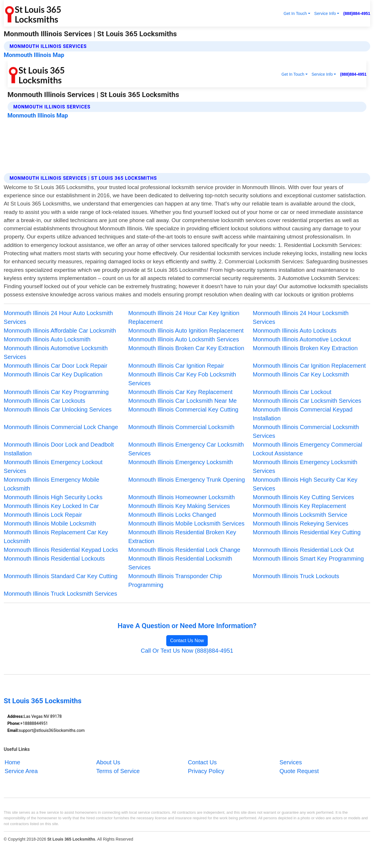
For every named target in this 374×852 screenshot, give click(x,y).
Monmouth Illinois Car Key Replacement (180, 392)
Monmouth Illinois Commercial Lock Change (61, 427)
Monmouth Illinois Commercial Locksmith (181, 427)
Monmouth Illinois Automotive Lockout (302, 339)
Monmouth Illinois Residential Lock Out (303, 550)
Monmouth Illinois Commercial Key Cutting (183, 409)
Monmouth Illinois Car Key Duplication (53, 374)
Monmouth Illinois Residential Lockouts (54, 558)
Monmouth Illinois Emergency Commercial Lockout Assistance (307, 449)
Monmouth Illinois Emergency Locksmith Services (305, 466)
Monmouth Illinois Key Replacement (299, 506)
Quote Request (299, 771)
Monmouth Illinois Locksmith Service (300, 514)
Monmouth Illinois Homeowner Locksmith (181, 497)
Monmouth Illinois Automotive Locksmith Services (56, 352)
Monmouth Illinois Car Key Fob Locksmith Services (182, 378)
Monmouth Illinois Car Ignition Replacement (309, 365)
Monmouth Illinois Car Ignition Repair (176, 365)
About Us (108, 762)
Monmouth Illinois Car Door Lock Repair (56, 365)
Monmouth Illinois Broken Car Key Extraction (186, 348)
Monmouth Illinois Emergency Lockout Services (53, 466)
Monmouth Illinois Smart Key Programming (308, 558)
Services (290, 762)
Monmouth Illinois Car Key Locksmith (301, 374)
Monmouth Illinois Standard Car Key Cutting (60, 576)
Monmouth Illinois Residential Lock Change (184, 550)
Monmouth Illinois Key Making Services (179, 506)
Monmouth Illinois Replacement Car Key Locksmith (56, 536)
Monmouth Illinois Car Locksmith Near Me (182, 401)
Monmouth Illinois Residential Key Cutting (307, 532)
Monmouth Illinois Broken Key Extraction (305, 348)
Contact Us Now (187, 640)
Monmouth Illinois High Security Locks (53, 497)
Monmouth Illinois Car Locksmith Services (307, 401)
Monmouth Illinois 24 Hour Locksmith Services (301, 317)
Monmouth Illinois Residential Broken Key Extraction (182, 536)
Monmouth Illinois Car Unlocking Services (58, 409)
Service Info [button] (325, 13)
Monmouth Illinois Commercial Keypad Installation (302, 413)
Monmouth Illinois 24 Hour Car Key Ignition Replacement (183, 317)
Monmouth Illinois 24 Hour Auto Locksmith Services (58, 317)
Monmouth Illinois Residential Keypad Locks (61, 550)
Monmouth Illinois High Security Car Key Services (305, 484)
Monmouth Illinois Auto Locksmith (47, 339)
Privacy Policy (206, 771)
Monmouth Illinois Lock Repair (43, 514)
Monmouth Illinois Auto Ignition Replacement (186, 330)
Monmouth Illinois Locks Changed (172, 514)
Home (12, 762)
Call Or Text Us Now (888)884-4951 (187, 650)
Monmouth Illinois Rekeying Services (300, 523)
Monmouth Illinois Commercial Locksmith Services (306, 431)
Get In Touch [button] (295, 13)
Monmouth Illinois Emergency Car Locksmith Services (186, 449)
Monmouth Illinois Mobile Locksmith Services (186, 523)
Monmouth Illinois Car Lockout (292, 392)
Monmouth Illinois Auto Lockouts (295, 330)
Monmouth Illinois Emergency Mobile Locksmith (51, 484)
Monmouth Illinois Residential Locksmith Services (180, 563)
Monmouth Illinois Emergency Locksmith (180, 462)
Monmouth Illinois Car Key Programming (56, 392)
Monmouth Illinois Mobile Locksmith (50, 523)
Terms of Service (118, 771)
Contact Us (202, 762)
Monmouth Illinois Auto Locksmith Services (183, 339)
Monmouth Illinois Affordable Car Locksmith (60, 330)
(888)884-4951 (356, 13)
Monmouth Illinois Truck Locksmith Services (60, 593)
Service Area (21, 771)
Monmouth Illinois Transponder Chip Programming (175, 580)
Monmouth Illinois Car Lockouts (44, 401)
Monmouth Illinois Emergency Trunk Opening (186, 479)
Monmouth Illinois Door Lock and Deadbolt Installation (59, 449)
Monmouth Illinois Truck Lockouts (296, 576)
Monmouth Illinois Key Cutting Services (303, 497)
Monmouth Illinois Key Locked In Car (51, 506)
